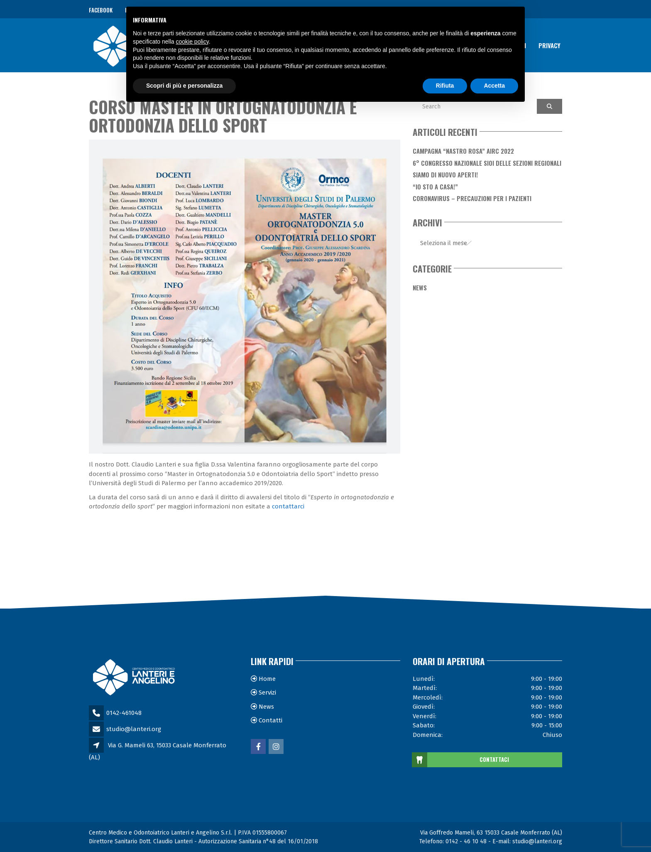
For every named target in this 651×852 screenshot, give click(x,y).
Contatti (270, 720)
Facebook (101, 10)
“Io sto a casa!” (435, 186)
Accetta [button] (494, 85)
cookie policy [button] (192, 41)
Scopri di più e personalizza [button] (184, 85)
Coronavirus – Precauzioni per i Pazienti (472, 198)
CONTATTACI (461, 759)
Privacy (549, 44)
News (420, 287)
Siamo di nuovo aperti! (445, 174)
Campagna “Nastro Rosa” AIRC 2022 (463, 150)
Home (267, 679)
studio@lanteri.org (133, 729)
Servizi (267, 692)
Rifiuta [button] (445, 85)
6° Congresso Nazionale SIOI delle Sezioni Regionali (487, 162)
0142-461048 (124, 713)
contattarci (288, 506)
